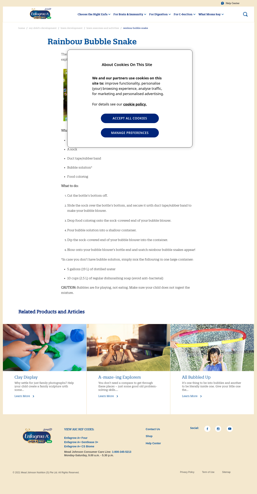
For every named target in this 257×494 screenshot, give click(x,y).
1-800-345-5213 (121, 451)
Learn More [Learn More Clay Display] (22, 396)
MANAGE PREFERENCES (130, 133)
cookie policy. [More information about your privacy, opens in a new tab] (135, 104)
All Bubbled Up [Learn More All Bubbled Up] (196, 377)
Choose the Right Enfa (92, 14)
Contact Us (153, 429)
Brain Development (72, 28)
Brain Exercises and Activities (103, 28)
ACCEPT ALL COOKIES (130, 118)
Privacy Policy (187, 472)
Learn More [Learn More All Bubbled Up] (189, 396)
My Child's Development (43, 28)
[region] (130, 98)
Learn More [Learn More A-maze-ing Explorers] (106, 396)
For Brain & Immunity (128, 14)
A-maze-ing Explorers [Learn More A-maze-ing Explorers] (119, 377)
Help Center (232, 3)
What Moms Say (209, 14)
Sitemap (226, 472)
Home (21, 28)
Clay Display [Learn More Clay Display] (26, 377)
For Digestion (158, 14)
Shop (149, 436)
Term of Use (208, 472)
